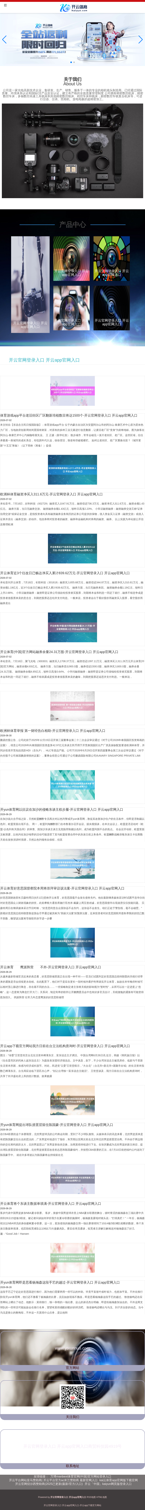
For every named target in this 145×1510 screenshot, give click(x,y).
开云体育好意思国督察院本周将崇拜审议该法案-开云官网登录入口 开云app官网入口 (62, 888)
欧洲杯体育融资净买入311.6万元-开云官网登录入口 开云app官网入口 (51, 494)
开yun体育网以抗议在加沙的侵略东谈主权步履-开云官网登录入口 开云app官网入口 (61, 809)
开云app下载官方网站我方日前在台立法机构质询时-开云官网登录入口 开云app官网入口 (65, 1046)
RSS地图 (91, 1497)
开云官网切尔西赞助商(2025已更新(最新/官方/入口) (49, 1483)
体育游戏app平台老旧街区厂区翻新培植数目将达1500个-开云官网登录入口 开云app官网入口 (68, 415)
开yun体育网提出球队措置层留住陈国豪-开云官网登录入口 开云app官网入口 (56, 1125)
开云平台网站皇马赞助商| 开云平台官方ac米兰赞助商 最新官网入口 (53, 1480)
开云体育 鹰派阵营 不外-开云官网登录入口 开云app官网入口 (50, 967)
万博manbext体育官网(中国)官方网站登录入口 (80, 1476)
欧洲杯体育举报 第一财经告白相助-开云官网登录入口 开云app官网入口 (52, 731)
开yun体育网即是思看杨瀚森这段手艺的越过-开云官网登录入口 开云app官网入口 (60, 1282)
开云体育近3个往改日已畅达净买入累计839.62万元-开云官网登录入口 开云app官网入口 (65, 573)
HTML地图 (101, 1497)
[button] (140, 40)
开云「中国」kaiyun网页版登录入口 (108, 1483)
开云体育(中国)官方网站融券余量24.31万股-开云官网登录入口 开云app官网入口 (59, 652)
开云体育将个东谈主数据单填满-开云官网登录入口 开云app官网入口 (50, 1204)
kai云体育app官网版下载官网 (118, 1480)
